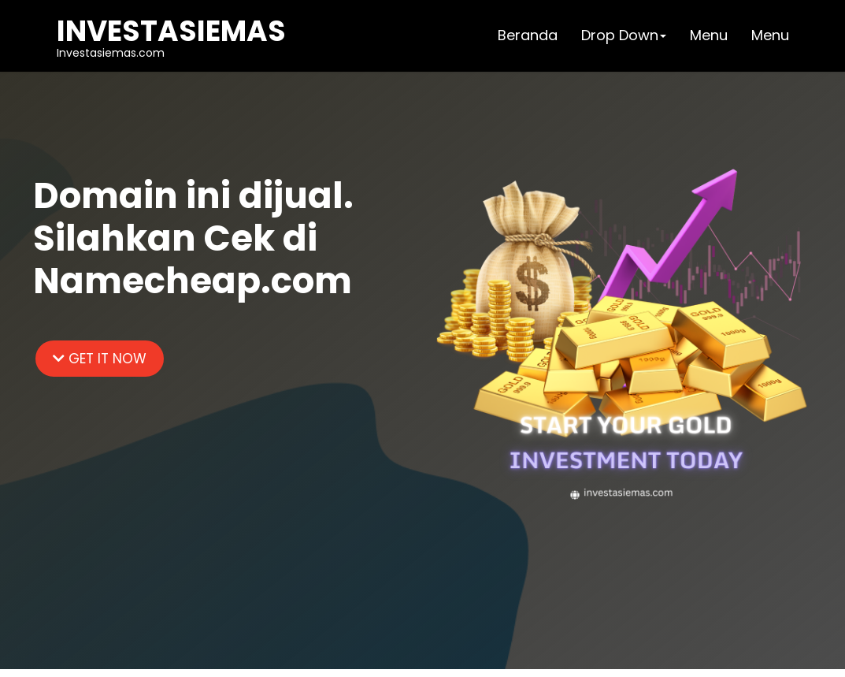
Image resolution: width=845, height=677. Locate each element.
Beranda (528, 35)
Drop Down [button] (623, 35)
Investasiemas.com (171, 35)
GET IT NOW (99, 358)
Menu (709, 35)
